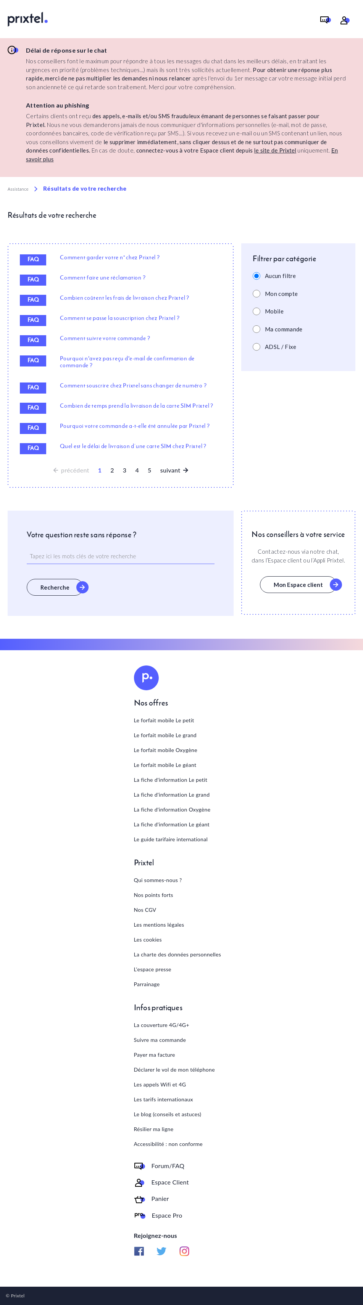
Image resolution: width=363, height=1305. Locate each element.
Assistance (18, 188)
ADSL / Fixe (280, 346)
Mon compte (281, 293)
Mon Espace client (298, 584)
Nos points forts (153, 895)
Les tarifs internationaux (163, 1099)
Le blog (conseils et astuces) (168, 1114)
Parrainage (147, 984)
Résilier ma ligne (154, 1129)
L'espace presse (152, 969)
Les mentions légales (159, 924)
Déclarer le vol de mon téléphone (174, 1069)
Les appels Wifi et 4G (160, 1084)
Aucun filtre (280, 275)
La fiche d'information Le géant (172, 824)
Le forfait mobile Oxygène (165, 750)
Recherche (55, 587)
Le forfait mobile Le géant (165, 765)
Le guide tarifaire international (171, 839)
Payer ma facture (154, 1054)
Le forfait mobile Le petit (164, 720)
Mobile (274, 311)
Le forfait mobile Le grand (165, 735)
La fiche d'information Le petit (171, 779)
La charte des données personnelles (177, 954)
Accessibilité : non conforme (168, 1144)
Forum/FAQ (168, 1165)
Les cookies (148, 939)
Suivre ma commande (160, 1040)
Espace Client (170, 1182)
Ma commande (283, 329)
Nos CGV (145, 909)
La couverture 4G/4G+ (161, 1025)
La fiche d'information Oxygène (172, 809)
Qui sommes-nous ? (158, 880)
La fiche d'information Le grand (172, 794)
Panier (160, 1198)
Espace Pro (167, 1215)
